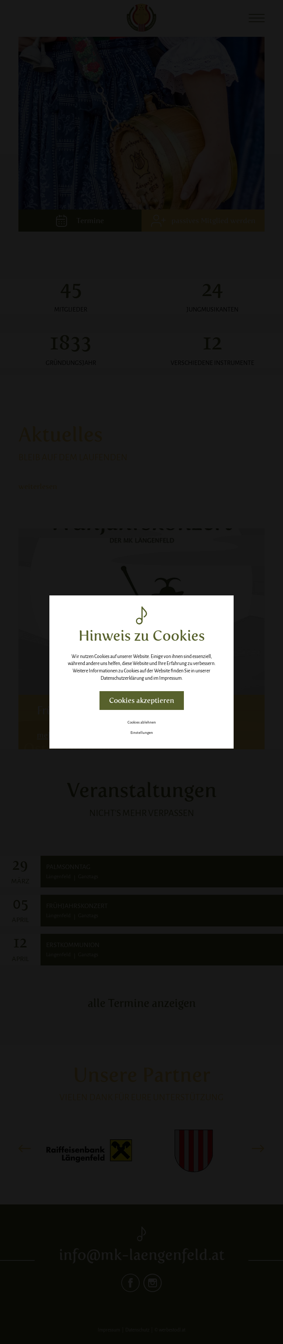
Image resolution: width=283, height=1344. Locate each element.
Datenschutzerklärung (122, 678)
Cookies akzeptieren (141, 700)
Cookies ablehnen (141, 722)
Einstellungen (141, 733)
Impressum (170, 678)
